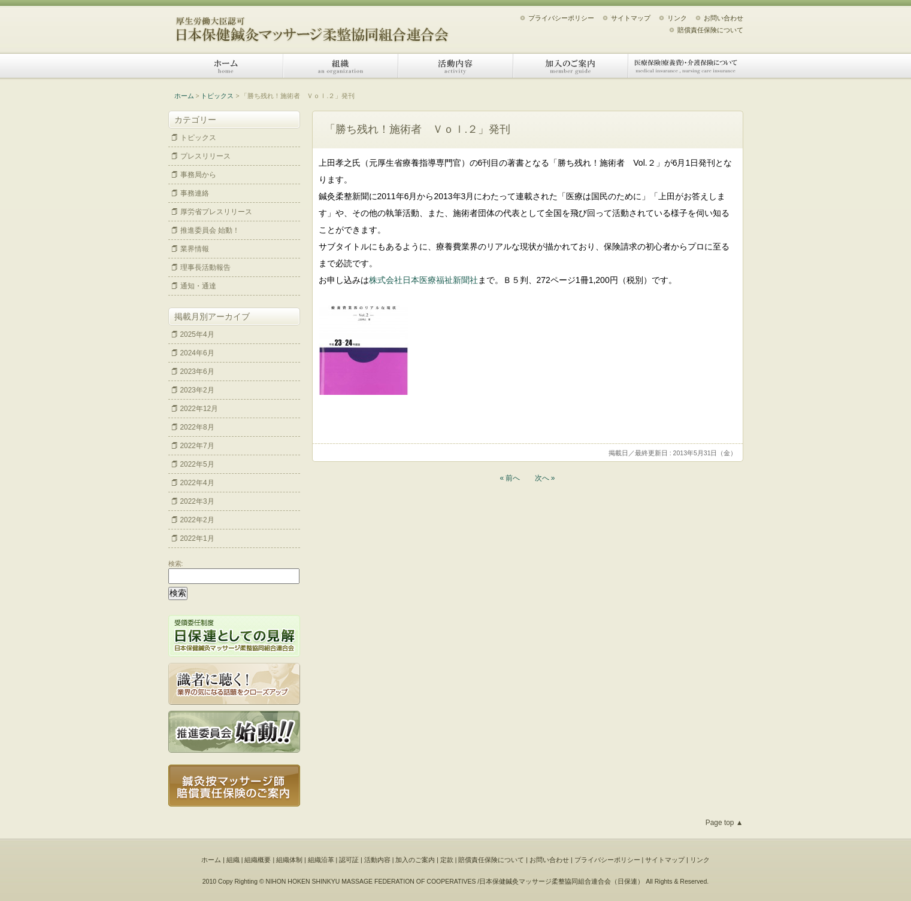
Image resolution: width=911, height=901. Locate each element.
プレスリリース (205, 156)
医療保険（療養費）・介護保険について (685, 66)
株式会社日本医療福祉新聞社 (423, 280)
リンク (677, 18)
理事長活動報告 (205, 267)
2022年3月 (197, 501)
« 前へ (510, 478)
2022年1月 (197, 538)
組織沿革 (321, 859)
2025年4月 (197, 334)
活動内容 (455, 66)
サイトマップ (630, 18)
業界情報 (194, 249)
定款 (446, 859)
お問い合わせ (723, 18)
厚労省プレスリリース (216, 212)
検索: (175, 563)
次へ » (545, 478)
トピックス (217, 95)
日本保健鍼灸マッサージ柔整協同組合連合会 (312, 25)
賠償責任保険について (710, 30)
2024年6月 (197, 353)
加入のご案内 (570, 66)
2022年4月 (197, 483)
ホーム (225, 66)
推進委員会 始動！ (210, 230)
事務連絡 (194, 193)
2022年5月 (197, 464)
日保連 (627, 881)
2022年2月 (197, 520)
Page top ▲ (724, 822)
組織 (340, 66)
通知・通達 (198, 286)
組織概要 (257, 859)
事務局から (198, 175)
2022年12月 (199, 408)
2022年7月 (197, 446)
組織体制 (289, 859)
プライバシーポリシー (561, 18)
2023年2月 (197, 390)
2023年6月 (197, 371)
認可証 (349, 859)
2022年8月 (197, 427)
